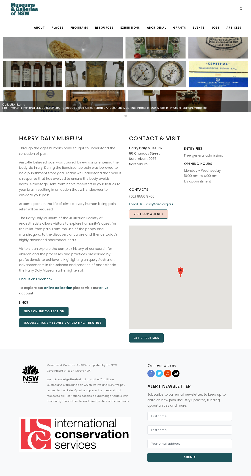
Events (199, 28)
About (39, 28)
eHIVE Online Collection (43, 311)
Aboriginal (156, 28)
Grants (179, 28)
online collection (58, 288)
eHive (103, 288)
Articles (233, 28)
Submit (190, 457)
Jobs (216, 28)
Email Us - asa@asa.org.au (151, 204)
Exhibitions (130, 28)
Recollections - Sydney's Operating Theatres (62, 323)
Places (57, 28)
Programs (79, 28)
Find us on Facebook (35, 279)
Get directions (146, 338)
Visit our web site (148, 214)
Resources (104, 28)
